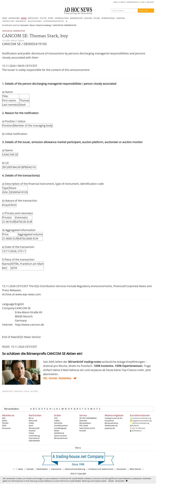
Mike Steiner (135, 469)
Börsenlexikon (11, 408)
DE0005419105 (19, 31)
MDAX (4, 420)
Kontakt (82, 430)
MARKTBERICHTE (21, 21)
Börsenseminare (60, 438)
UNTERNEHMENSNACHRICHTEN (53, 21)
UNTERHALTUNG (62, 18)
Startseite (24, 25)
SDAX (4, 425)
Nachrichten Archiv (87, 428)
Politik (31, 423)
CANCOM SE (7, 31)
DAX (3, 418)
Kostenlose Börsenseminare (111, 421)
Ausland (32, 430)
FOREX (57, 420)
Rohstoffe (58, 423)
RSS (142, 2)
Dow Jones (6, 428)
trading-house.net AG (113, 418)
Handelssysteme (61, 425)
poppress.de (110, 428)
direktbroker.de (111, 425)
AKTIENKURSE (14, 18)
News (20, 469)
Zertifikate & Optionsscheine (60, 434)
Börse (32, 25)
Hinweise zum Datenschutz (100, 469)
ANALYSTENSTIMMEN (35, 21)
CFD (55, 418)
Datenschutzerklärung (75, 469)
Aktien (56, 430)
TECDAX (5, 423)
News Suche (144, 10)
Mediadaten (42, 469)
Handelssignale (60, 428)
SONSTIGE (120, 18)
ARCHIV (115, 2)
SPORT (50, 18)
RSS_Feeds (83, 425)
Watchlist (83, 420)
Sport (31, 425)
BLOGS (122, 2)
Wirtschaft (33, 420)
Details (111, 481)
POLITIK (43, 18)
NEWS (4, 18)
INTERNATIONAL (108, 18)
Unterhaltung (34, 435)
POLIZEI (97, 18)
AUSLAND (88, 18)
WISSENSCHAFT (76, 18)
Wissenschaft (34, 428)
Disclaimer (121, 469)
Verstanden (119, 481)
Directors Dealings (43, 25)
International (34, 438)
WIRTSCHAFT (33, 18)
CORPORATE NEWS (8, 21)
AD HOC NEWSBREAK (88, 418)
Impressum (56, 469)
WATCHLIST (150, 2)
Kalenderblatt (34, 440)
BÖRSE (24, 18)
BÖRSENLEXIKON (132, 2)
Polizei (31, 433)
